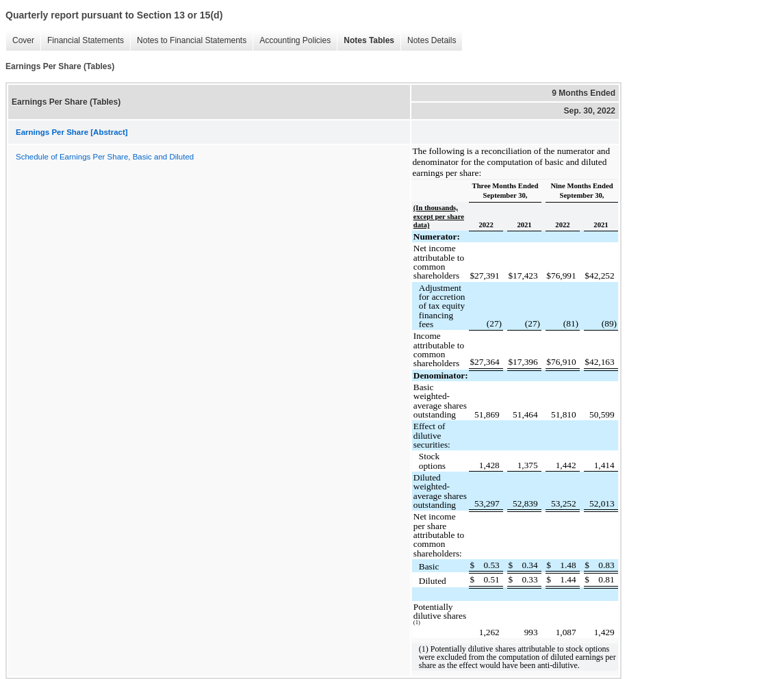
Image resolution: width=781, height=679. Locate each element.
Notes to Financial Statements (188, 41)
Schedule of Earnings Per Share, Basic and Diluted (105, 157)
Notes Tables (365, 41)
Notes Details (428, 41)
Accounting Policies (292, 41)
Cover (19, 41)
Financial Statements (82, 41)
